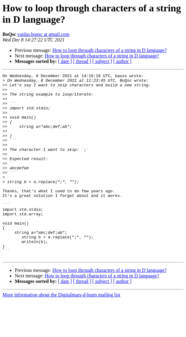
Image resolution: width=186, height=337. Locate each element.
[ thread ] (82, 61)
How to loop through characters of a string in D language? (109, 50)
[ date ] (65, 61)
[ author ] (122, 61)
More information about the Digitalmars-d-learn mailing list (61, 331)
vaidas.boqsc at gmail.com (43, 34)
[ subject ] (102, 61)
